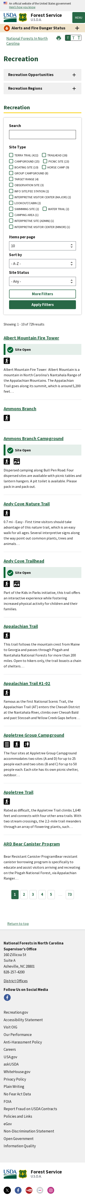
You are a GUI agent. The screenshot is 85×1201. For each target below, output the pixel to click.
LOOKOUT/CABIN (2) (28, 203)
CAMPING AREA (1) (27, 215)
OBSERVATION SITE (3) (29, 185)
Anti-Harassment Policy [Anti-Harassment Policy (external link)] (23, 1042)
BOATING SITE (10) (26, 167)
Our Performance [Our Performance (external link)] (18, 1034)
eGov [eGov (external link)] (8, 1123)
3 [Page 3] (33, 894)
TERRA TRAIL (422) (26, 155)
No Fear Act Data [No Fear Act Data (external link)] (17, 1094)
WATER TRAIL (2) (58, 209)
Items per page (22, 236)
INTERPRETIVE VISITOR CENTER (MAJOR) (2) (43, 197)
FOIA (7, 1101)
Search (15, 125)
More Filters (42, 293)
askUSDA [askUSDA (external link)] (11, 1064)
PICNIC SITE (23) (59, 161)
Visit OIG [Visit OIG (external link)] (10, 1027)
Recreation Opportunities (30, 74)
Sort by (15, 254)
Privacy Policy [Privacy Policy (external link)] (15, 1079)
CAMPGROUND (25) (27, 161)
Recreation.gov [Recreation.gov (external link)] (16, 1012)
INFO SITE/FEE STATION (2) (32, 191)
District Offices (16, 980)
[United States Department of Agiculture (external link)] (11, 17)
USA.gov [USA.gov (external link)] (10, 1056)
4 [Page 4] (42, 894)
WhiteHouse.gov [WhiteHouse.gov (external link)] (17, 1071)
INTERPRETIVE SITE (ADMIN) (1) (34, 221)
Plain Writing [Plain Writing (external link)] (14, 1086)
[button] (58, 37)
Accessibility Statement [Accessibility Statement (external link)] (23, 1019)
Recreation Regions (25, 88)
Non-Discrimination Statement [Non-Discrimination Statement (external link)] (29, 1131)
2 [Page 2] (24, 894)
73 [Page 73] (70, 894)
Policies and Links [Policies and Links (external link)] (18, 1116)
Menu (78, 17)
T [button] (68, 38)
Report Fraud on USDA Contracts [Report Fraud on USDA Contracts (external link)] (30, 1108)
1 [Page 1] (15, 894)
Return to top (18, 923)
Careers (10, 1049)
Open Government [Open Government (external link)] (19, 1138)
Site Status (19, 272)
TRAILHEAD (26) (57, 155)
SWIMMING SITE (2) (27, 209)
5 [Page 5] (51, 894)
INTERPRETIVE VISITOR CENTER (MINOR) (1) (42, 227)
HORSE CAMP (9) (58, 167)
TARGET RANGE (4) (27, 179)
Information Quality (20, 1145)
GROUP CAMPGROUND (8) (31, 173)
